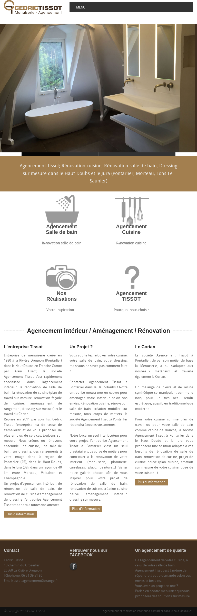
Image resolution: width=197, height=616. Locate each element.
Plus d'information (20, 514)
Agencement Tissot (79, 154)
